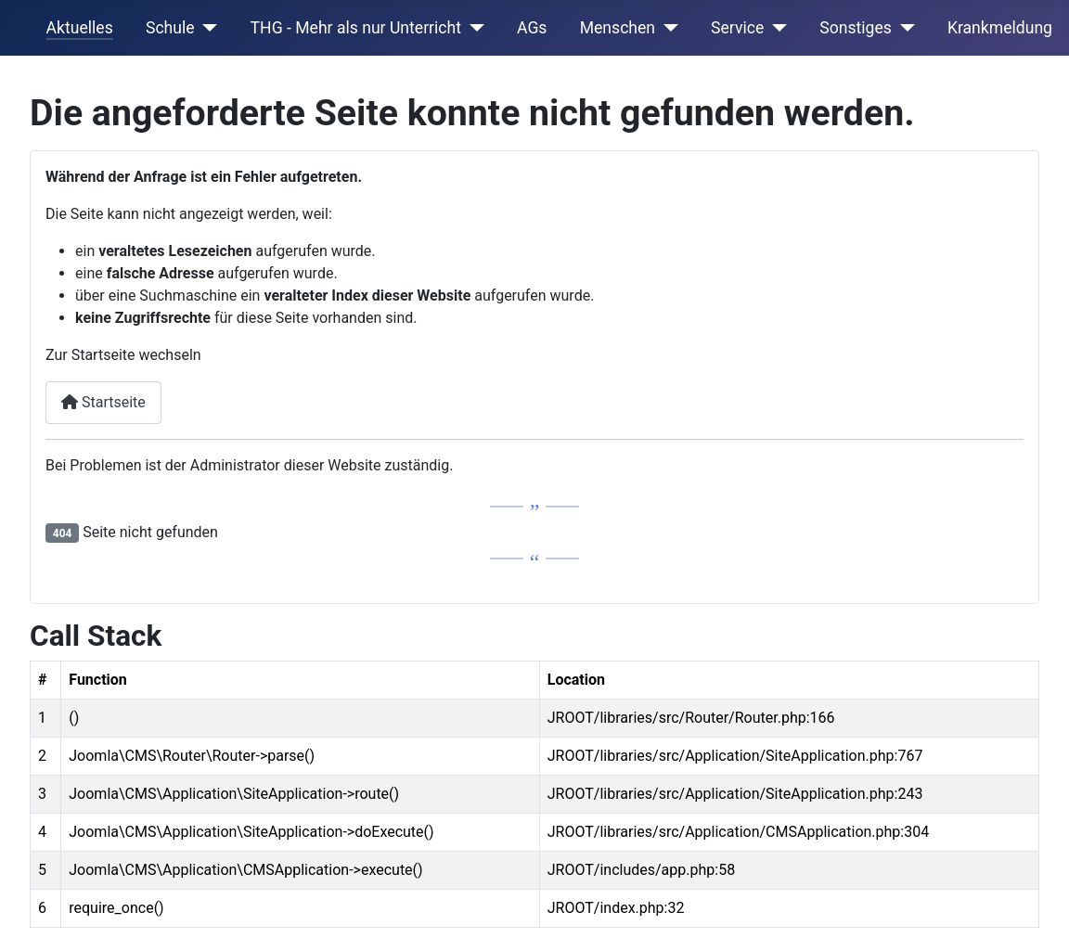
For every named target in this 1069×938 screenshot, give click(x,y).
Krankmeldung (999, 28)
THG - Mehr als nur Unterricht (356, 28)
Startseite (103, 402)
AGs (532, 28)
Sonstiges (855, 28)
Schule (170, 28)
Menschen (617, 28)
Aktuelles (79, 28)
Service (737, 28)
